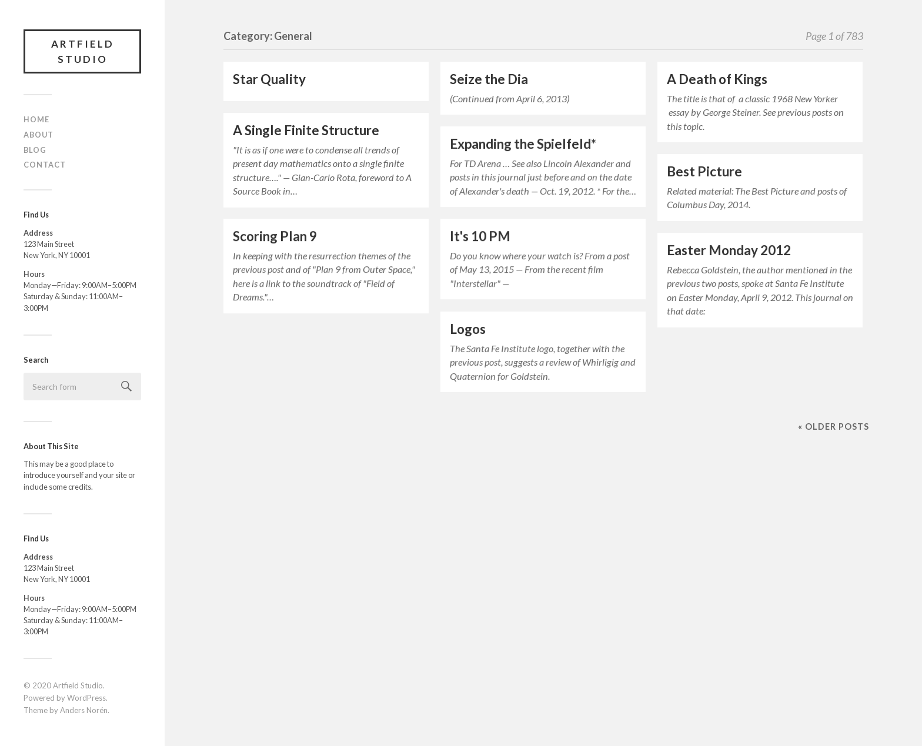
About (39, 134)
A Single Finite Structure (306, 130)
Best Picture (704, 171)
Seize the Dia (489, 79)
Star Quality (269, 79)
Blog (35, 150)
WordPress (86, 697)
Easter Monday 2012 (729, 250)
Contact (45, 164)
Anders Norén (84, 710)
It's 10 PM (480, 236)
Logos (468, 329)
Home (36, 119)
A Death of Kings (717, 79)
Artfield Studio (82, 51)
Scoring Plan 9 (275, 236)
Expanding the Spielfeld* (523, 144)
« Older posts (833, 426)
